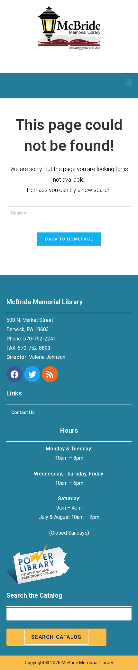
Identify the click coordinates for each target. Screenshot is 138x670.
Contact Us (23, 412)
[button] (129, 83)
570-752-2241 (39, 339)
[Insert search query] (69, 212)
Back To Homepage (69, 239)
